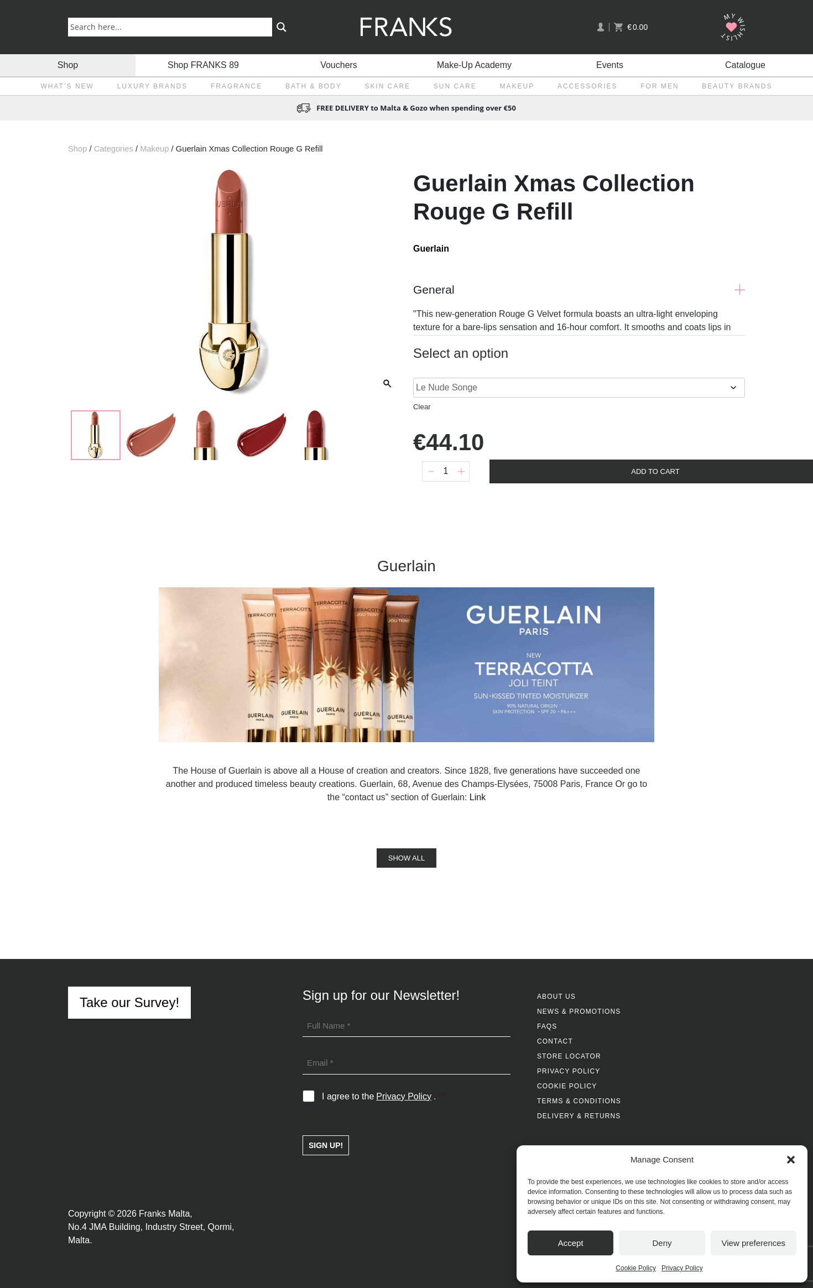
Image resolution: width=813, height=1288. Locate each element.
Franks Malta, (165, 1213)
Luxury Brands (152, 86)
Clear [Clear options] (422, 407)
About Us (556, 996)
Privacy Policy (682, 1268)
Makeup (517, 86)
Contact (555, 1041)
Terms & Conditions (579, 1101)
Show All (406, 858)
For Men (659, 86)
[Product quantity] (446, 471)
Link (478, 797)
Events (609, 65)
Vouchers (338, 65)
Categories (113, 148)
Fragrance (236, 86)
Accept (570, 1243)
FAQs (547, 1026)
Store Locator (569, 1056)
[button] (790, 1159)
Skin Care (387, 86)
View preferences (754, 1243)
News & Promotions (579, 1011)
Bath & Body (313, 86)
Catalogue (745, 65)
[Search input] (172, 26)
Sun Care (455, 86)
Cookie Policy (636, 1268)
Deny (661, 1243)
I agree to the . (383, 1096)
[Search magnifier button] (281, 27)
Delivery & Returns (579, 1116)
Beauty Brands (737, 86)
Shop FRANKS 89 (203, 65)
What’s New (67, 86)
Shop (68, 65)
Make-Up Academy (474, 65)
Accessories (587, 86)
